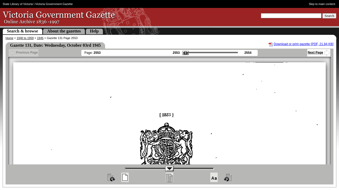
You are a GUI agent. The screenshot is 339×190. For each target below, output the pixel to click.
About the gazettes (64, 31)
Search (329, 16)
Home (9, 38)
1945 (40, 38)
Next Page (319, 52)
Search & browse (22, 31)
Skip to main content (322, 4)
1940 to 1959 (25, 38)
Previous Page (23, 52)
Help (94, 31)
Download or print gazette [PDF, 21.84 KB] (303, 44)
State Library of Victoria (18, 4)
